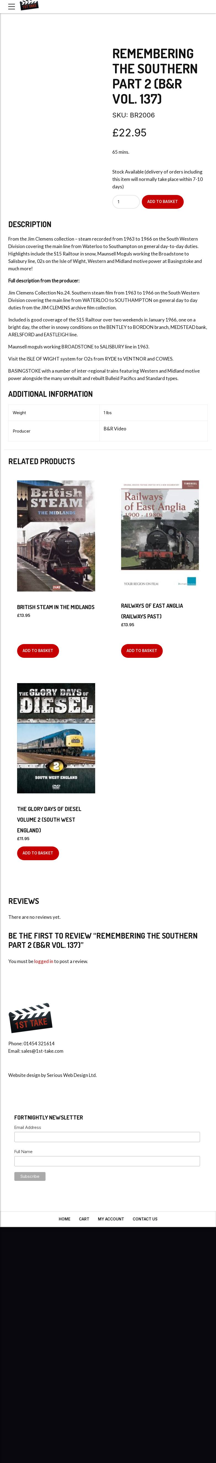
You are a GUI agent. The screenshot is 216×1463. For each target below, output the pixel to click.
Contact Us (145, 1219)
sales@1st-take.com (42, 1051)
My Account (111, 1219)
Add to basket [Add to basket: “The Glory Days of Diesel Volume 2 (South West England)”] (38, 853)
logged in (43, 961)
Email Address (27, 1127)
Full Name (23, 1151)
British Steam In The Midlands (56, 606)
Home (64, 1219)
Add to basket (162, 201)
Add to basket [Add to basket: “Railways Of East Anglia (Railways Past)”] (142, 650)
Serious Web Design (67, 1075)
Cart (84, 1219)
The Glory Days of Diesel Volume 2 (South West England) (49, 819)
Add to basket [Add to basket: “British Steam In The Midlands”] (38, 650)
